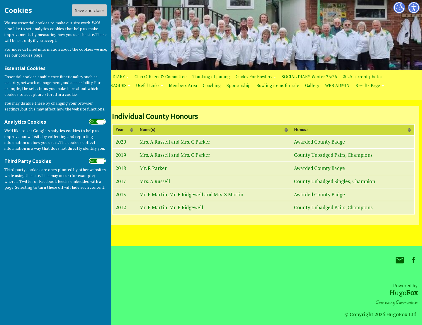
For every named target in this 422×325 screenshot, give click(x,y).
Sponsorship (239, 85)
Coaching (212, 85)
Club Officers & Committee (161, 76)
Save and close (89, 10)
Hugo (403, 292)
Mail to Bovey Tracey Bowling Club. (399, 260)
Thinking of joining (211, 76)
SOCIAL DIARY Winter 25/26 (309, 76)
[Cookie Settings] (399, 7)
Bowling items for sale (277, 85)
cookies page (30, 55)
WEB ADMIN (337, 85)
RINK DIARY (113, 76)
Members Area (183, 85)
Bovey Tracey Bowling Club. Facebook (413, 260)
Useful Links (147, 85)
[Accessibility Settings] (414, 7)
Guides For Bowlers (254, 76)
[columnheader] (124, 129)
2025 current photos (362, 76)
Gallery (312, 85)
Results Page (367, 85)
